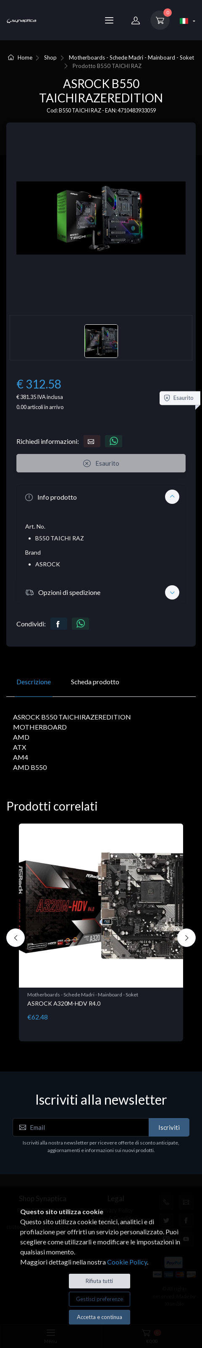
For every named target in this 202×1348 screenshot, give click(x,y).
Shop (50, 57)
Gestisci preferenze (99, 1299)
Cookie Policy (127, 1262)
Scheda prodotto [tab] (95, 682)
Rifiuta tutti (99, 1281)
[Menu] (109, 20)
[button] (101, 496)
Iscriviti (169, 1127)
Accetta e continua (99, 1317)
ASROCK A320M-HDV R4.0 (63, 1003)
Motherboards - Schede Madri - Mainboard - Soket (131, 57)
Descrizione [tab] (33, 682)
